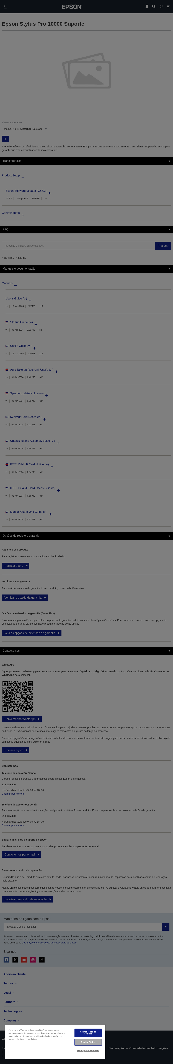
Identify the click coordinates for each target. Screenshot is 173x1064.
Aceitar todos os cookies (88, 1033)
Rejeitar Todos (88, 1042)
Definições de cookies (88, 1050)
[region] (55, 1041)
